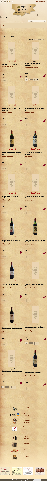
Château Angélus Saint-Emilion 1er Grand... (35, 241)
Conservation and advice (26, 444)
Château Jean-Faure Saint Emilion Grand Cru (11, 109)
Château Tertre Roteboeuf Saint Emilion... (34, 285)
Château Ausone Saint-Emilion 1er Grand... (11, 329)
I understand (36, 480)
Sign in (5, 17)
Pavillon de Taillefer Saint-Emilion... (33, 64)
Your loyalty (27, 420)
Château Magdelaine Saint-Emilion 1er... (11, 153)
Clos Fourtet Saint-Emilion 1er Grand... (34, 153)
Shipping (26, 407)
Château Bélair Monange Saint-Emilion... (10, 241)
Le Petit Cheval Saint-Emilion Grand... (10, 285)
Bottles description (27, 437)
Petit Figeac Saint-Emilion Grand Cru (35, 109)
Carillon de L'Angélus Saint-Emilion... (9, 197)
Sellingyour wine (26, 457)
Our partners (26, 427)
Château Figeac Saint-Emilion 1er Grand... (35, 328)
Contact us (27, 450)
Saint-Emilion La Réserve (8, 64)
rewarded (26, 422)
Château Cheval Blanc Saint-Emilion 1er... (33, 373)
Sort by (31, 39)
